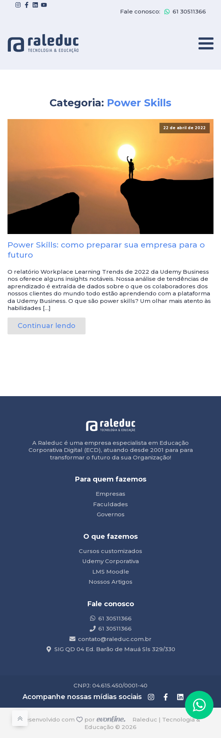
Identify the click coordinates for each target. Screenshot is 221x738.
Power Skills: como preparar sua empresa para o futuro (106, 249)
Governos (111, 514)
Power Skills (139, 103)
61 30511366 (189, 11)
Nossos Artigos (110, 581)
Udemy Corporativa (110, 561)
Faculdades (110, 504)
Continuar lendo (46, 326)
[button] (199, 705)
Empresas (110, 493)
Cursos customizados (110, 551)
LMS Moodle (110, 571)
